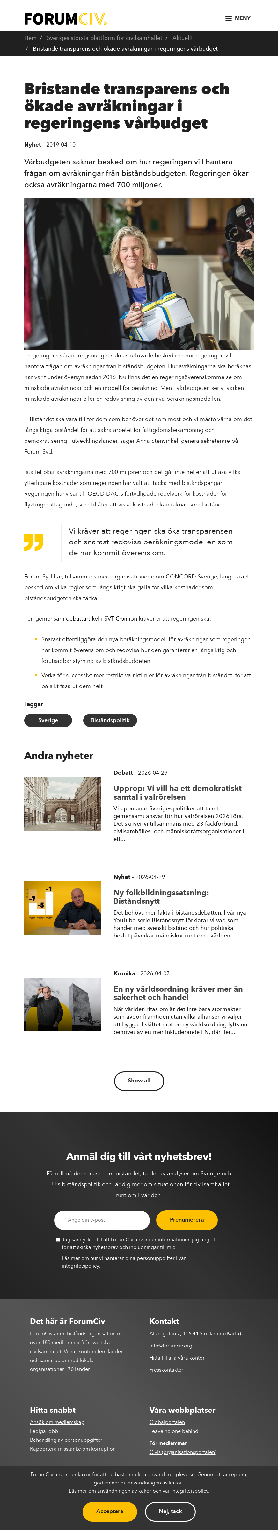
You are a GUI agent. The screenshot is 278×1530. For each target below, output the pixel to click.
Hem (30, 38)
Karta (233, 1334)
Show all (139, 1081)
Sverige (48, 720)
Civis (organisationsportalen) (183, 1452)
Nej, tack (170, 1511)
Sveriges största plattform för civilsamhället (104, 38)
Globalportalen (167, 1422)
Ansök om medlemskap (57, 1422)
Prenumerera (187, 1220)
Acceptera (109, 1511)
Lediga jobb (44, 1431)
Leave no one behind (174, 1431)
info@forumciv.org (171, 1346)
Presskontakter (166, 1370)
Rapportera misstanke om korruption (73, 1449)
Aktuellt (182, 38)
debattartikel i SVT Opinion (101, 619)
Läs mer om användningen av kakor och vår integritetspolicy (138, 1491)
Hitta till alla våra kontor (177, 1358)
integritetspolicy (80, 1266)
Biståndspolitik (110, 720)
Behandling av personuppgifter (66, 1440)
